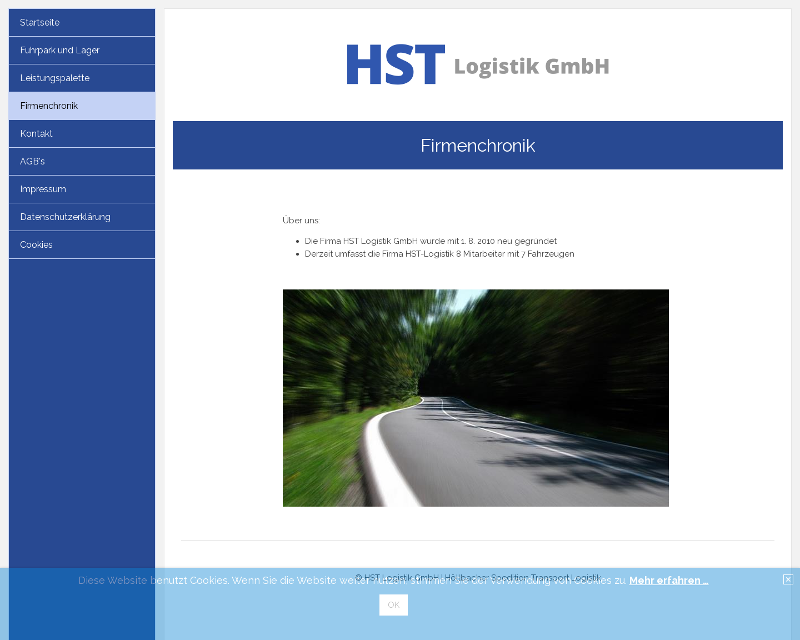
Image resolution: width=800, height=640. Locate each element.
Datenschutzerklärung (65, 217)
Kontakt (36, 133)
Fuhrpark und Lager (59, 50)
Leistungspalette (54, 78)
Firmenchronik (49, 106)
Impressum (43, 189)
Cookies (36, 244)
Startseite (39, 22)
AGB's (32, 161)
